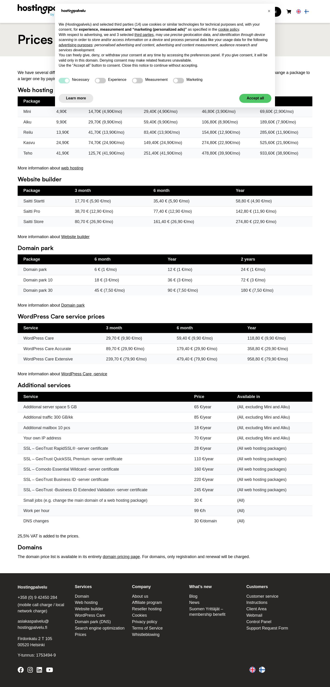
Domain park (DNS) (93, 621)
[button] (269, 11)
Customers (257, 586)
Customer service (262, 596)
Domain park (73, 305)
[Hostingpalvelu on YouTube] (49, 670)
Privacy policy (144, 621)
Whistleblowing (146, 634)
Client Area (256, 609)
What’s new (200, 586)
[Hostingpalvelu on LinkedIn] (39, 670)
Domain (82, 596)
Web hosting (86, 602)
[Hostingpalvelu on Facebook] (22, 670)
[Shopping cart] (288, 11)
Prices (80, 634)
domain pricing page (121, 556)
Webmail (254, 615)
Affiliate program (147, 602)
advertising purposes (76, 45)
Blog (193, 596)
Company (141, 586)
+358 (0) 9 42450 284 (37, 597)
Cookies (139, 615)
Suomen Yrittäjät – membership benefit (207, 611)
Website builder (75, 236)
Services (83, 586)
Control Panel (258, 621)
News (194, 602)
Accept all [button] (255, 98)
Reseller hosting (147, 609)
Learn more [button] (76, 98)
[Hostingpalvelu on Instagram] (30, 670)
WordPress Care (90, 615)
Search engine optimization (99, 628)
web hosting (72, 168)
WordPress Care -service (84, 374)
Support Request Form (267, 628)
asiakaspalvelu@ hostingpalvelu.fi (33, 624)
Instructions (256, 602)
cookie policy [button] (228, 29)
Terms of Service (147, 628)
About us (140, 596)
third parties (144, 35)
